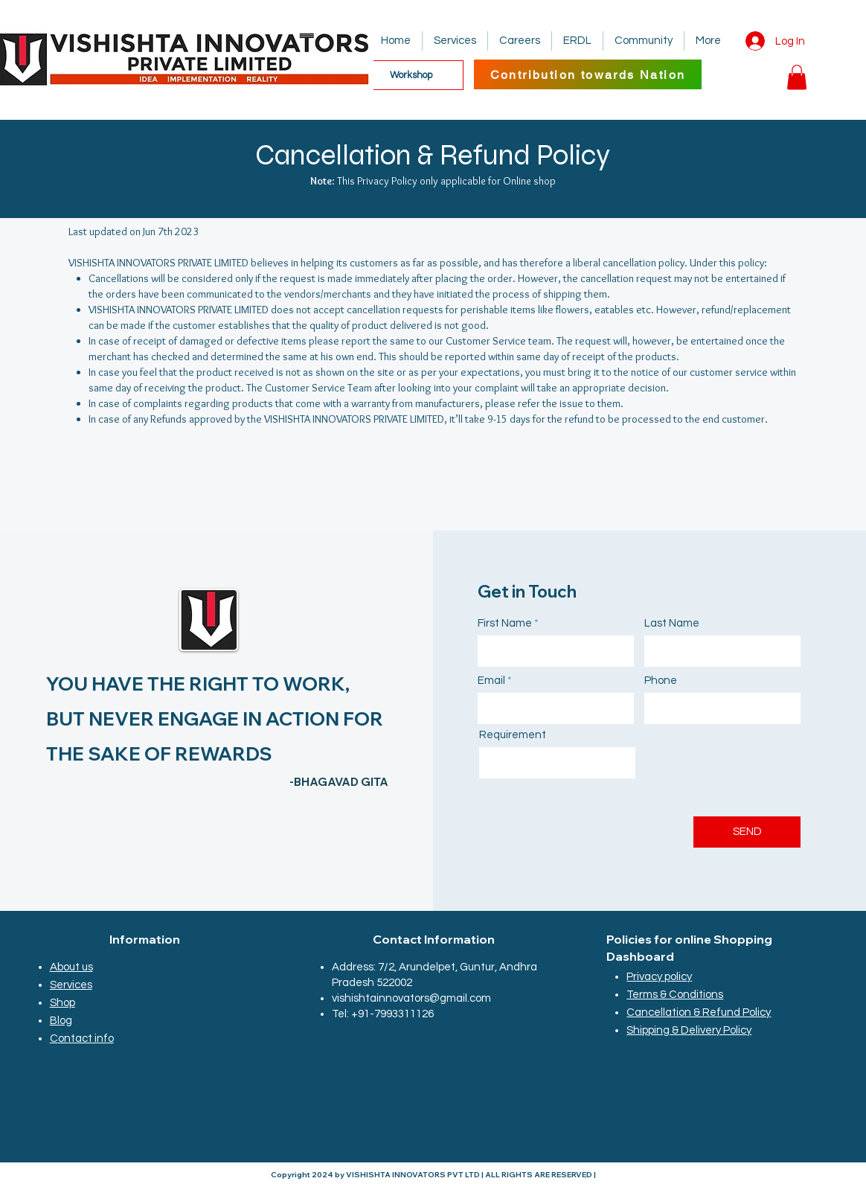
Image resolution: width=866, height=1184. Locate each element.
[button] (796, 77)
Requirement (512, 734)
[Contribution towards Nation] (588, 74)
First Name (505, 623)
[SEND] (747, 832)
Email (491, 680)
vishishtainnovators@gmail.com (411, 998)
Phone (660, 680)
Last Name (671, 623)
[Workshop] (411, 75)
